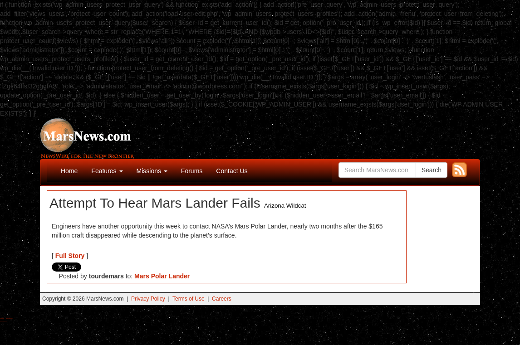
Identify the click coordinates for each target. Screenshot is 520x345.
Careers (221, 299)
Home (69, 171)
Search (432, 170)
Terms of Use (188, 299)
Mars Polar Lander (162, 276)
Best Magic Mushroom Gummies (9, 318)
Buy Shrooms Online (2, 318)
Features (107, 171)
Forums (191, 171)
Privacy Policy (148, 299)
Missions (152, 171)
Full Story (70, 255)
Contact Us (231, 171)
